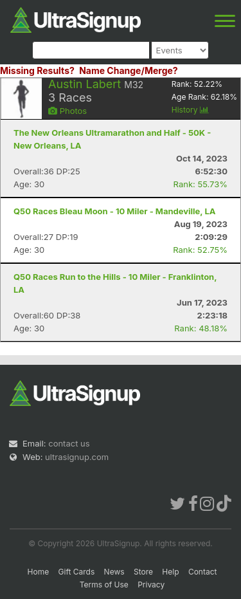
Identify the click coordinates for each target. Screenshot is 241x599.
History (190, 110)
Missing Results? (37, 70)
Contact (202, 571)
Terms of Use (104, 584)
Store (143, 571)
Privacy (151, 584)
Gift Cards (76, 571)
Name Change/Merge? (128, 70)
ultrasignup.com (77, 457)
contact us (68, 443)
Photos (67, 111)
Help (170, 571)
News (114, 571)
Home (38, 571)
